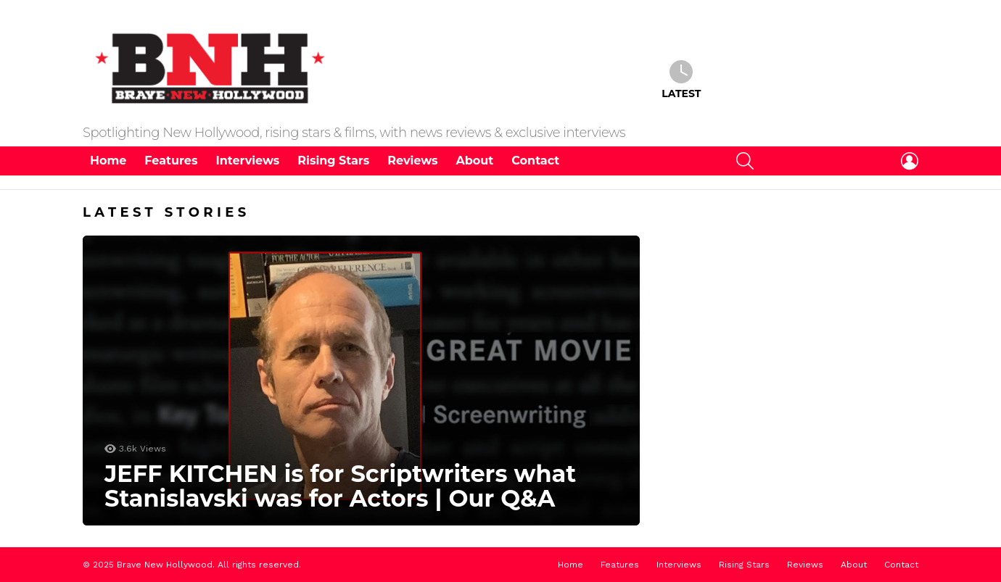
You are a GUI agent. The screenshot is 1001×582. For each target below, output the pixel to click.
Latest (681, 79)
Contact (535, 160)
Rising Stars (333, 160)
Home (108, 160)
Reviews (412, 160)
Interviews (247, 160)
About (475, 160)
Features (170, 160)
